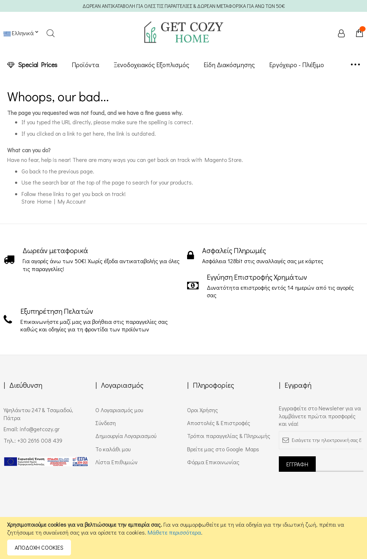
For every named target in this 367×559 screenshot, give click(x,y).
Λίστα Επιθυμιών (116, 462)
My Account (72, 201)
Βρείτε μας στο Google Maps (223, 449)
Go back (31, 171)
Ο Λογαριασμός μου (119, 410)
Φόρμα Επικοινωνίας (213, 462)
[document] (183, 538)
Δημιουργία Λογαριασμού (125, 435)
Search (50, 33)
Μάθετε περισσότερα (174, 532)
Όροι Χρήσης (202, 410)
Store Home (37, 201)
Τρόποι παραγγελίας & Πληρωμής (228, 435)
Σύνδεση (105, 423)
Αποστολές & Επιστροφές (218, 423)
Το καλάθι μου (112, 449)
